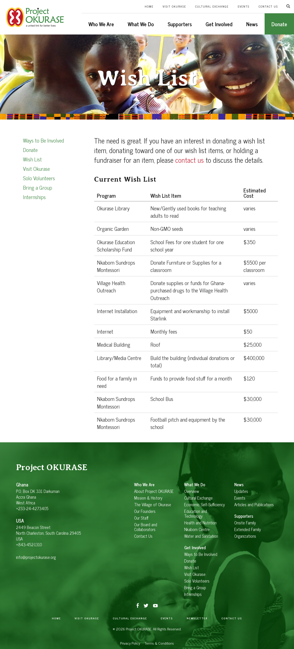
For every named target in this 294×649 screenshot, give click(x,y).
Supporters (180, 24)
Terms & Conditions (159, 643)
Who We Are (101, 24)
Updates (241, 491)
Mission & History (148, 498)
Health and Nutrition (200, 522)
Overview (191, 491)
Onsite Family (245, 522)
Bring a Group (37, 187)
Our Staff (141, 518)
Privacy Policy (130, 643)
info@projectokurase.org (36, 557)
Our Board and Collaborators (145, 527)
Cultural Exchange (212, 6)
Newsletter (197, 618)
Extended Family (247, 529)
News (252, 24)
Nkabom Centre (197, 529)
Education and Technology (195, 513)
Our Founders (144, 511)
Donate (279, 24)
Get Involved (219, 24)
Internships (34, 196)
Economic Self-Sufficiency (204, 504)
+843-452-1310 (29, 544)
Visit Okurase (174, 6)
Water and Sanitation (201, 536)
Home (149, 6)
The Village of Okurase (152, 504)
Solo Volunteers (39, 178)
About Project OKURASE (154, 491)
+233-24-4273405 (32, 508)
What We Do (141, 24)
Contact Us (268, 6)
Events (243, 6)
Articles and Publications (254, 504)
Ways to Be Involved (43, 140)
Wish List (32, 159)
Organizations (245, 536)
